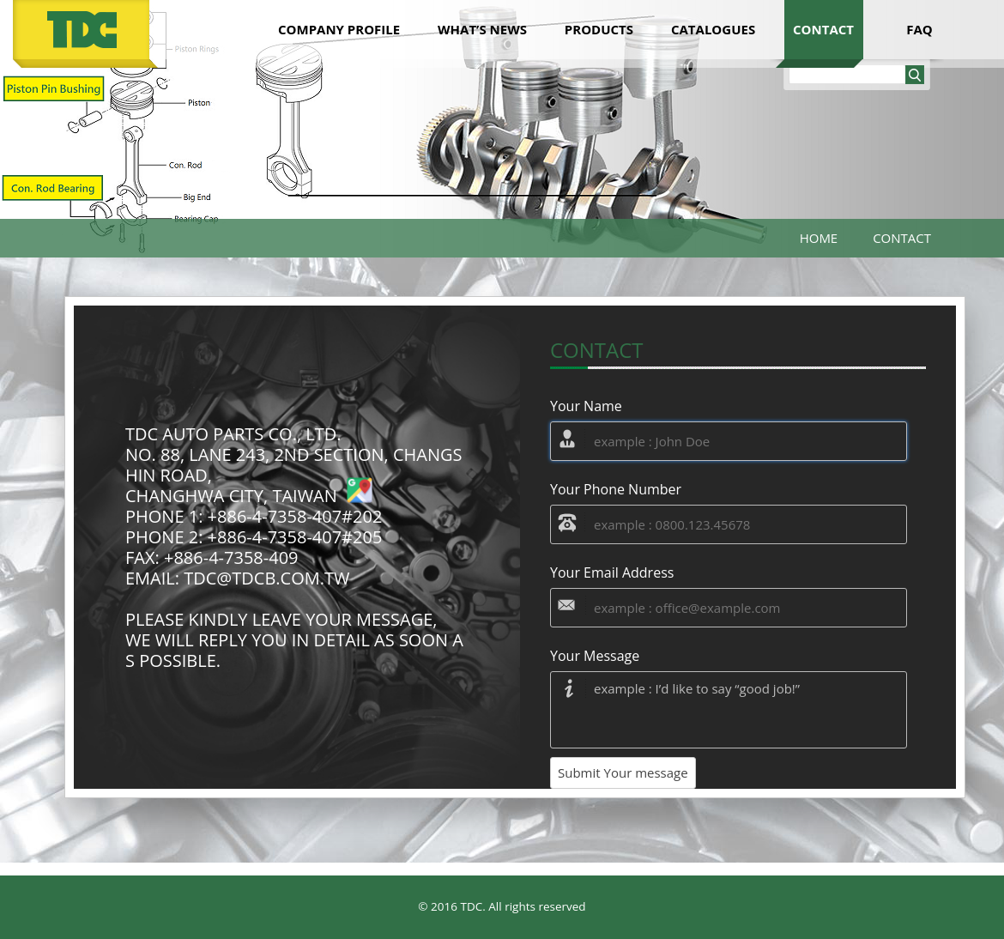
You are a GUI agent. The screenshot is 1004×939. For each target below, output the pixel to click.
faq (919, 29)
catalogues (713, 29)
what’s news (482, 29)
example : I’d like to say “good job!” (728, 709)
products (599, 29)
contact (823, 29)
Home (819, 238)
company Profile (339, 29)
